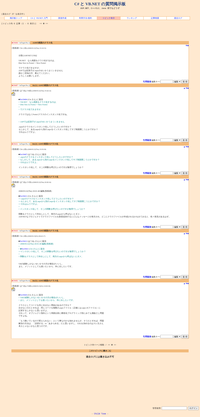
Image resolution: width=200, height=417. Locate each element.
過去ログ (178, 18)
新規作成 (62, 18)
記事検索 (155, 18)
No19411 (23, 196)
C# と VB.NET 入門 (39, 18)
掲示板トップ (16, 18)
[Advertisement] (100, 34)
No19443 (23, 295)
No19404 (23, 99)
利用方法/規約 (85, 18)
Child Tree (100, 413)
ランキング (132, 18)
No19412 (23, 241)
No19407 (23, 154)
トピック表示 (108, 18)
